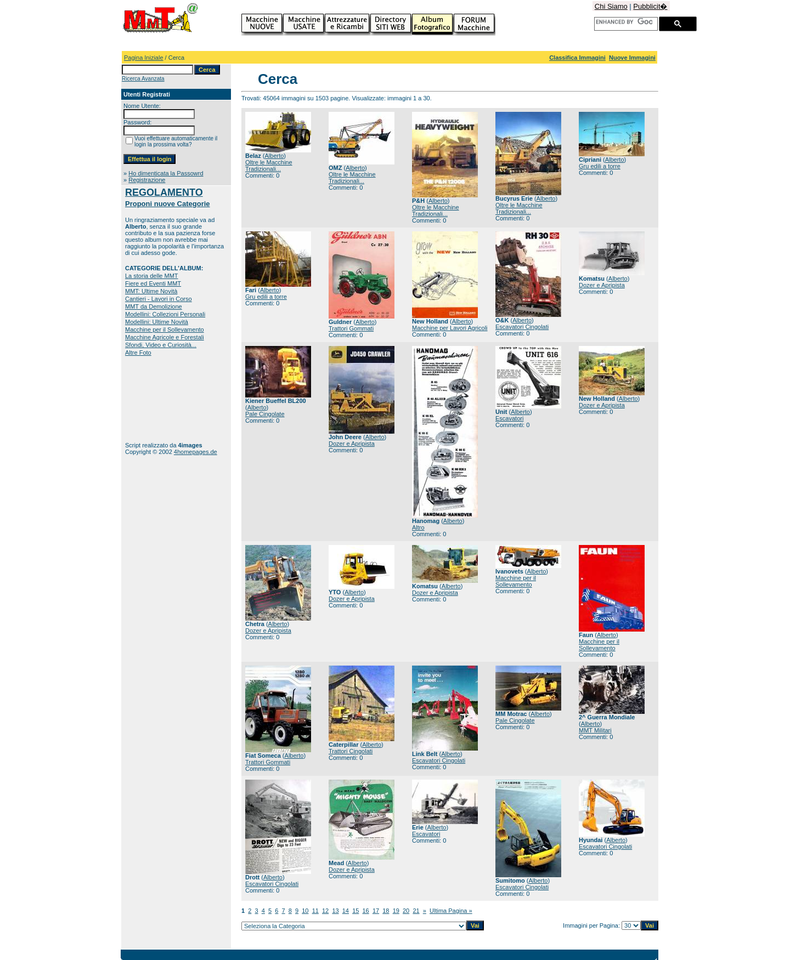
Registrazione (146, 180)
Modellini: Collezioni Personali (165, 314)
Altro (418, 527)
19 (396, 910)
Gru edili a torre (599, 166)
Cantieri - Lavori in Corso (158, 299)
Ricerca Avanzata (143, 79)
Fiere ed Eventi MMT (153, 283)
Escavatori (509, 418)
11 (315, 910)
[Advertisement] (159, 399)
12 (325, 910)
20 (406, 910)
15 (355, 910)
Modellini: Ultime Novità (156, 322)
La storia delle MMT (151, 275)
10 (305, 910)
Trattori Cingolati (351, 751)
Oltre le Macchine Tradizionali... (268, 165)
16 (366, 910)
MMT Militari (595, 730)
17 (376, 910)
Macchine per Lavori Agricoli (450, 328)
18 (385, 910)
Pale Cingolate (265, 414)
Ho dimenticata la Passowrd (165, 173)
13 (335, 910)
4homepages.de (195, 451)
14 (345, 910)
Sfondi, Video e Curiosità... (160, 345)
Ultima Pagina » (451, 910)
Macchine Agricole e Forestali (164, 337)
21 (416, 910)
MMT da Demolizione (153, 306)
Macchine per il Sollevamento (164, 329)
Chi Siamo (611, 6)
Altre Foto (138, 352)
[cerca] (624, 22)
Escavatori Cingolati (522, 326)
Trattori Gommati (351, 328)
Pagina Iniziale (143, 57)
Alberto (274, 155)
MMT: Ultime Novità (151, 291)
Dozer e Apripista (602, 285)
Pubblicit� (650, 6)
